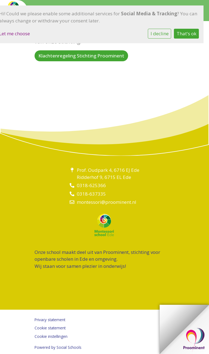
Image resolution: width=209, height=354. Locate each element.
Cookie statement (50, 327)
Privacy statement (50, 319)
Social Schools (69, 347)
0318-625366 (91, 185)
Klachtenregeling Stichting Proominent (81, 56)
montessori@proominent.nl (106, 202)
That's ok (186, 33)
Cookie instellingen (51, 336)
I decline (160, 33)
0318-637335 (91, 194)
